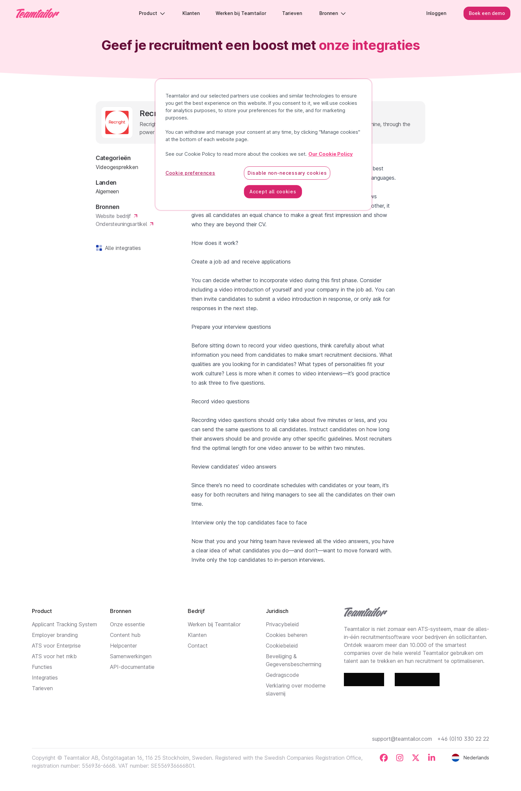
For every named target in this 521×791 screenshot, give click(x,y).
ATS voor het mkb (54, 656)
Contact (198, 645)
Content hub (125, 635)
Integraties (45, 677)
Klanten (197, 635)
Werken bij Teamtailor (214, 624)
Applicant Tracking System (64, 624)
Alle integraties (122, 248)
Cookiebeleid (282, 645)
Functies (42, 667)
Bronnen (332, 13)
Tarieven (42, 688)
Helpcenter (123, 645)
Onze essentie (127, 624)
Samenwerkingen (131, 656)
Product (152, 13)
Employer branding (55, 635)
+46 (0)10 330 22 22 (463, 738)
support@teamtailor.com (402, 738)
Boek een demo (487, 13)
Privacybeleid (282, 624)
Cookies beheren (286, 635)
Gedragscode (282, 675)
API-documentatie (132, 667)
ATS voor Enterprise (56, 645)
